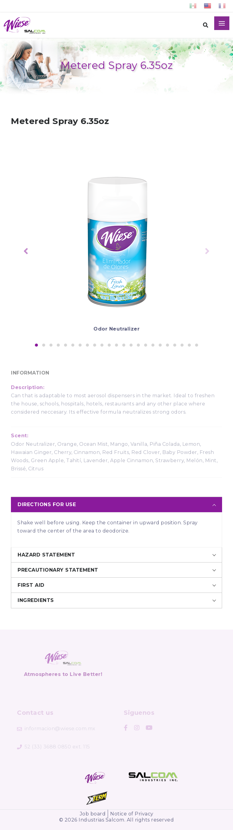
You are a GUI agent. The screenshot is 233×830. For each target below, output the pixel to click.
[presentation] (25, 251)
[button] (36, 345)
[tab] (116, 504)
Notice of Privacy (132, 814)
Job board (93, 814)
